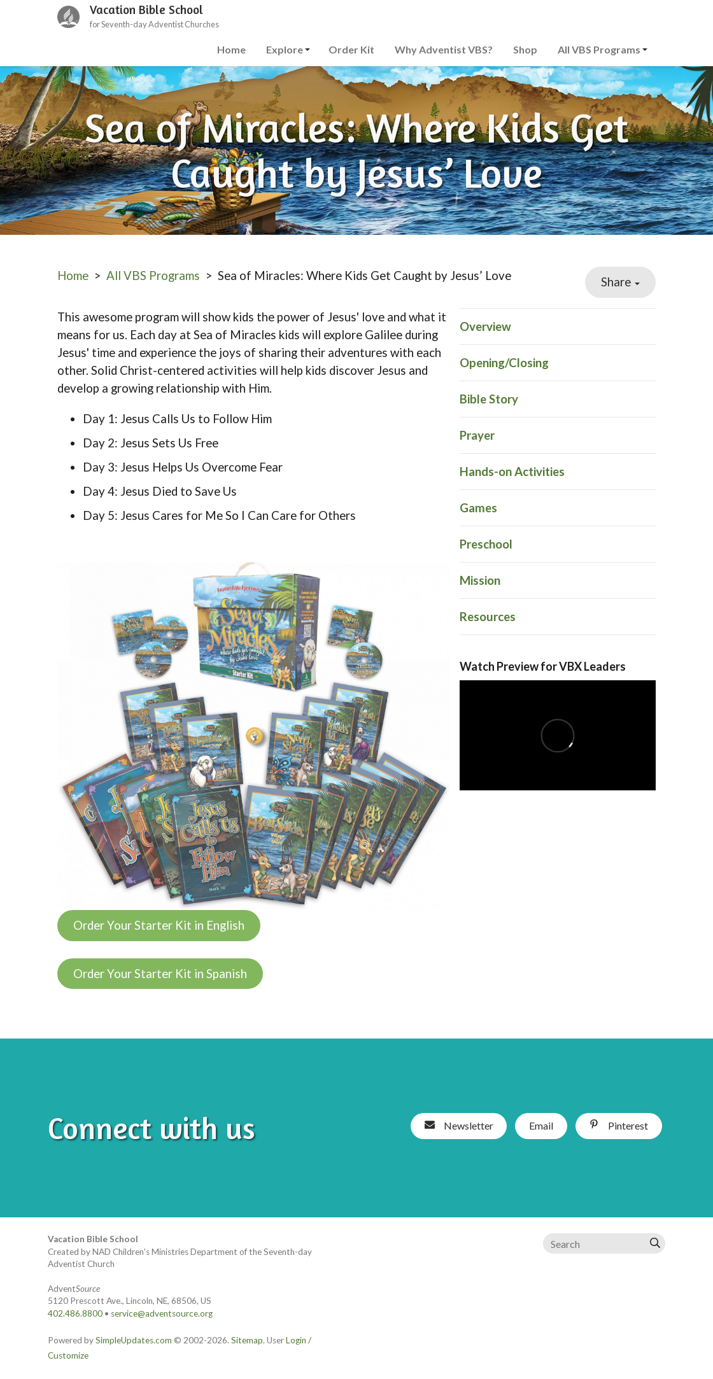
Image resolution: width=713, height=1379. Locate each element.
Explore (284, 49)
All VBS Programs (599, 49)
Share (620, 282)
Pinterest (618, 1125)
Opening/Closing (504, 363)
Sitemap (247, 1340)
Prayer (477, 435)
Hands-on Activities (512, 472)
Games (478, 508)
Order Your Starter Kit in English (158, 925)
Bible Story (489, 399)
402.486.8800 (75, 1313)
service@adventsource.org (162, 1313)
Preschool (486, 544)
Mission (480, 580)
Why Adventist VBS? (444, 49)
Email (541, 1125)
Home (231, 49)
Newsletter (459, 1125)
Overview (485, 326)
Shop (525, 49)
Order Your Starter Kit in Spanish (160, 974)
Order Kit (351, 49)
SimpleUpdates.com (133, 1340)
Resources (488, 617)
